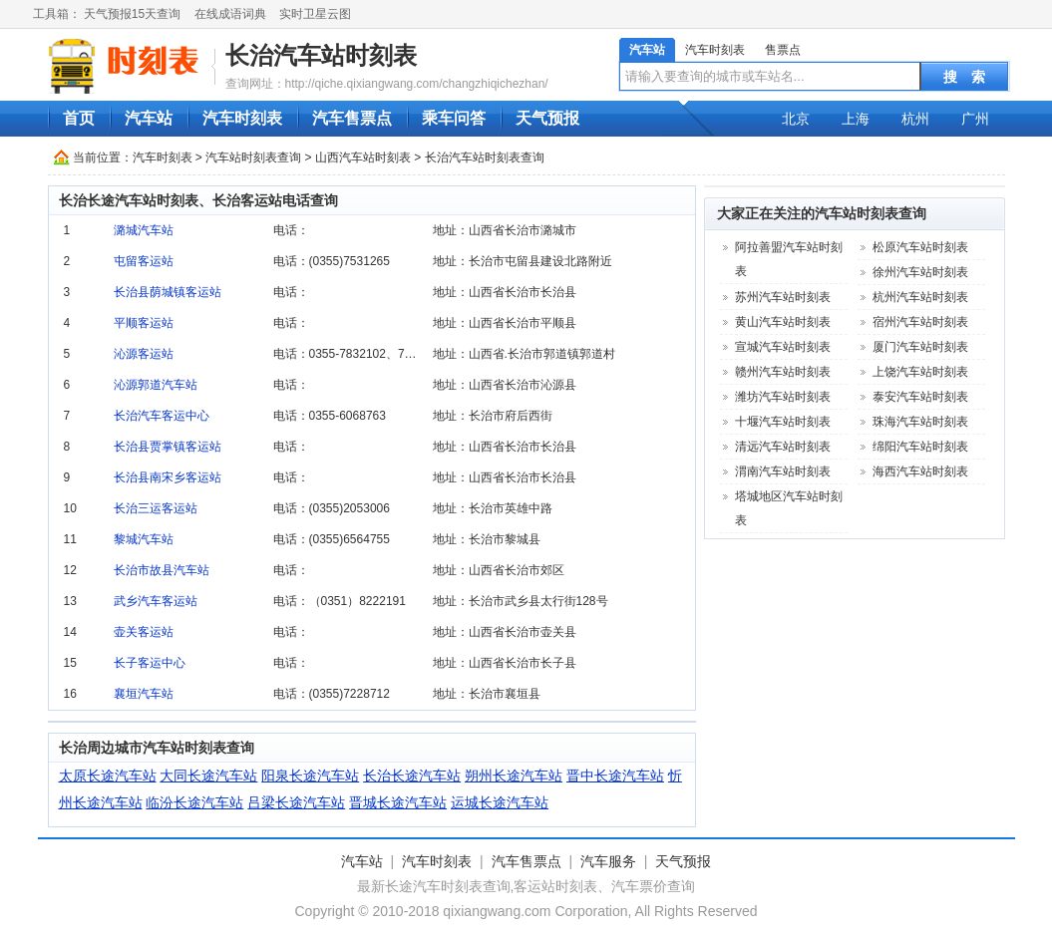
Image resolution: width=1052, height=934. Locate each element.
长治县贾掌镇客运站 (167, 447)
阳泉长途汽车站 (310, 775)
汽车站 (647, 50)
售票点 (783, 50)
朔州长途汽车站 (513, 775)
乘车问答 (454, 118)
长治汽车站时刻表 (321, 55)
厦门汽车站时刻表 (920, 347)
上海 (856, 119)
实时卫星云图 (315, 14)
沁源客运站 (144, 354)
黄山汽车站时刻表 (783, 322)
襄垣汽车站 (144, 694)
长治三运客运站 (155, 508)
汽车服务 (608, 861)
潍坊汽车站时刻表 (783, 397)
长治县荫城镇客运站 (167, 292)
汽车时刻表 (715, 50)
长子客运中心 (149, 663)
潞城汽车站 (144, 230)
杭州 (915, 119)
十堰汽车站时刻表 (783, 422)
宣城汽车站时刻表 (783, 347)
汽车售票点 (352, 118)
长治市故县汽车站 (161, 570)
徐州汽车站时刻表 (920, 272)
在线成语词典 (230, 14)
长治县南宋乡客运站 (167, 477)
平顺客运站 (144, 323)
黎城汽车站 (144, 539)
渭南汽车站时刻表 (783, 471)
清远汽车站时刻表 (783, 447)
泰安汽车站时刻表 (920, 397)
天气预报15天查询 (132, 14)
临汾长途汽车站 (194, 802)
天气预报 (547, 118)
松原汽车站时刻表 (920, 247)
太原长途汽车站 (108, 775)
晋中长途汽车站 (615, 775)
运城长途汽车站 (499, 802)
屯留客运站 (144, 261)
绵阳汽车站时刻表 (920, 447)
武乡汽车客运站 (155, 601)
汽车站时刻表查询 (253, 157)
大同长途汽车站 (208, 775)
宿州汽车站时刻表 (920, 322)
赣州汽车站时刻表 (783, 372)
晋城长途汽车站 (398, 802)
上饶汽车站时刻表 (920, 372)
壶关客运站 (144, 632)
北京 (796, 119)
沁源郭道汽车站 (155, 385)
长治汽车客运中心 (161, 416)
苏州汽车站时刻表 (783, 297)
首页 (79, 118)
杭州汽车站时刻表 (920, 297)
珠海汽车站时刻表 (920, 422)
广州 (975, 119)
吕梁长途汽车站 (296, 802)
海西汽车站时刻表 (920, 471)
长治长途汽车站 (412, 775)
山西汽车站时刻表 (363, 157)
